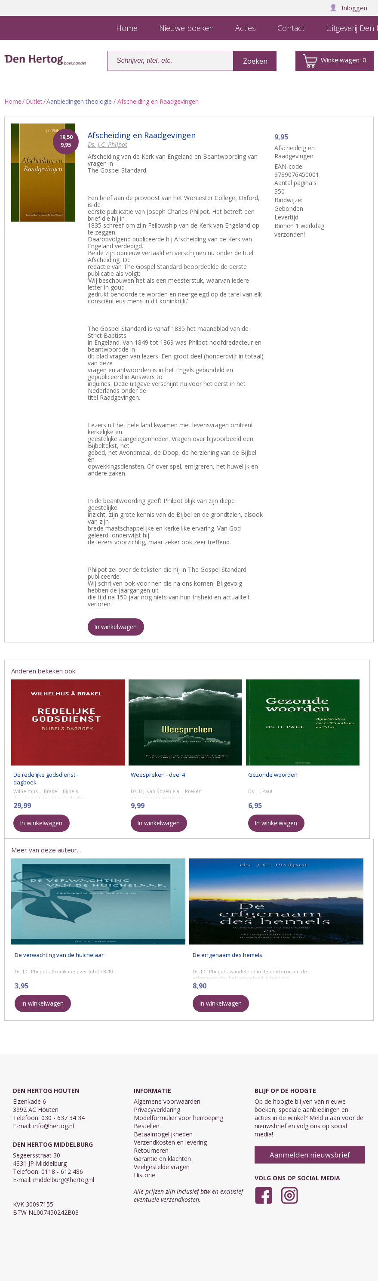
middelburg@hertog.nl (63, 1180)
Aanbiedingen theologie (79, 101)
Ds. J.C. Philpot (107, 144)
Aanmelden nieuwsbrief (310, 1155)
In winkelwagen (115, 627)
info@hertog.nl (53, 1126)
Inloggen (348, 7)
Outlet (34, 101)
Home (13, 101)
